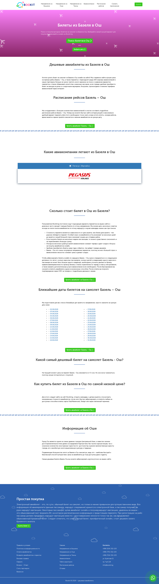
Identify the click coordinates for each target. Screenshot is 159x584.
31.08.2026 (91, 340)
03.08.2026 (54, 311)
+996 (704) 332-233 (110, 555)
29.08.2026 (92, 336)
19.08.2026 (91, 314)
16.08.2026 (54, 340)
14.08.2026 (54, 336)
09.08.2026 (54, 325)
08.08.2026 (54, 322)
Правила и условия (23, 545)
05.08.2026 (54, 316)
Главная (62, 545)
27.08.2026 (91, 331)
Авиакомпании (89, 4)
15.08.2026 (54, 338)
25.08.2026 (92, 327)
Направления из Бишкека (46, 5)
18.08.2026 (91, 311)
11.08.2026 (54, 329)
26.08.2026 (92, 329)
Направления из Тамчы (75, 5)
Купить (138, 4)
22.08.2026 (92, 320)
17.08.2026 (91, 309)
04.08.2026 (54, 314)
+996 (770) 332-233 (109, 552)
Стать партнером (23, 568)
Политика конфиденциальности (28, 548)
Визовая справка (23, 558)
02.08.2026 (54, 309)
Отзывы (62, 568)
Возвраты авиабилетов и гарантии (29, 555)
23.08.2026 (92, 322)
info (108, 565)
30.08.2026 (92, 338)
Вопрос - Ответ (22, 565)
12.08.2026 (54, 331)
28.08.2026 (92, 333)
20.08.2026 (92, 316)
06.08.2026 (54, 318)
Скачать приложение (114, 5)
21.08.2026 (91, 318)
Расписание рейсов (101, 5)
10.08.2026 (54, 327)
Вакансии (20, 572)
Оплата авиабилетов (24, 552)
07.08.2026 (54, 320)
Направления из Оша (61, 5)
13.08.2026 (54, 333)
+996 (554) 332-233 (110, 548)
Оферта (19, 562)
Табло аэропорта (66, 562)
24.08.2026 (92, 325)
